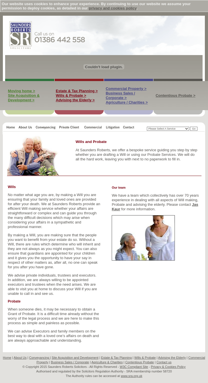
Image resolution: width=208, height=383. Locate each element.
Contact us (164, 362)
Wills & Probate (145, 357)
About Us (20, 357)
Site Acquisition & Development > (24, 97)
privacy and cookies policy (113, 8)
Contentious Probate (139, 362)
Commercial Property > (126, 88)
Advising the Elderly (172, 357)
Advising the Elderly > (75, 100)
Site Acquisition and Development (75, 357)
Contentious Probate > (175, 95)
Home (7, 357)
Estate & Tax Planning (116, 357)
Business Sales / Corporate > (120, 95)
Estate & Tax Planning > (77, 91)
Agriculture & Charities (107, 362)
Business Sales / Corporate (70, 362)
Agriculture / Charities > (127, 102)
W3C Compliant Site (134, 366)
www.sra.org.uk (131, 376)
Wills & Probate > (71, 95)
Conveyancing (39, 357)
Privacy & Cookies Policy (168, 366)
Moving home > (21, 91)
